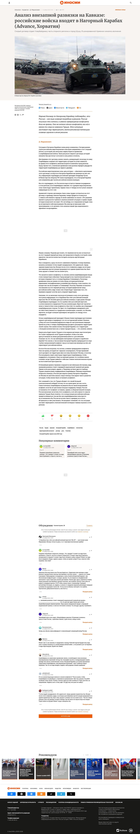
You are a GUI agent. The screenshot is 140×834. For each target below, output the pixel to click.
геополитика (79, 427)
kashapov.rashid (47, 690)
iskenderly (45, 654)
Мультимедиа (67, 788)
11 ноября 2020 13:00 (47, 9)
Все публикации (86, 788)
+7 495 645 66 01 (12, 820)
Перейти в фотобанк (36, 95)
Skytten (44, 639)
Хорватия (25, 10)
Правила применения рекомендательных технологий (97, 802)
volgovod (45, 613)
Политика (68, 431)
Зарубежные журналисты (28, 802)
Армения (52, 427)
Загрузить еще (65, 716)
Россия (41, 427)
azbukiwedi (46, 673)
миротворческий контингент (46, 431)
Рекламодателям (51, 802)
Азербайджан (70, 427)
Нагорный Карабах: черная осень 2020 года (50, 434)
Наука (41, 788)
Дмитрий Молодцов (49, 536)
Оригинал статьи (120, 10)
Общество (58, 788)
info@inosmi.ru (12, 815)
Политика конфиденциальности (68, 802)
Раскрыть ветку (87, 591)
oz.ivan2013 (46, 550)
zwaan (44, 596)
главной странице (82, 531)
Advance (18, 10)
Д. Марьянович (35, 10)
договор (58, 431)
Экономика (33, 788)
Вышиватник (46, 627)
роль (63, 431)
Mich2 (44, 569)
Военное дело (49, 788)
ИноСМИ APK (118, 802)
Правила (89, 525)
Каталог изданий (13, 802)
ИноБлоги (76, 788)
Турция (46, 427)
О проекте (41, 802)
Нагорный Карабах (61, 427)
